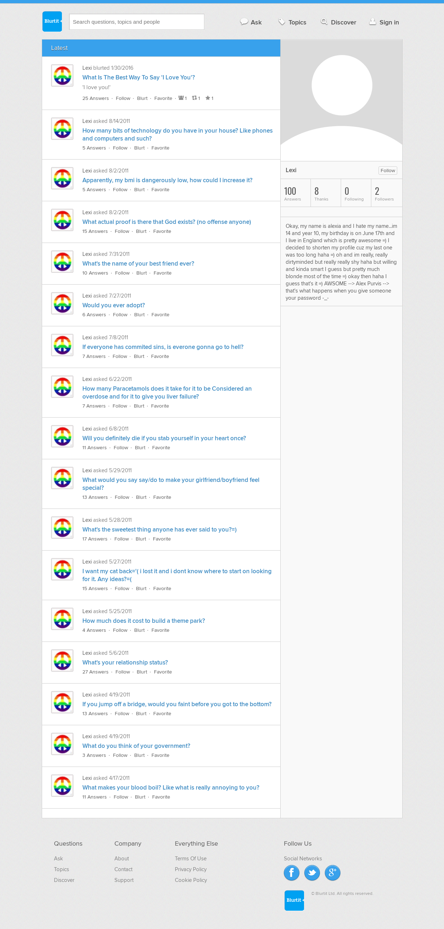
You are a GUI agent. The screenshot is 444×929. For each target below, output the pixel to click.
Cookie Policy (191, 880)
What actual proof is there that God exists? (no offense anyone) (166, 222)
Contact (123, 869)
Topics (292, 22)
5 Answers (94, 148)
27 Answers (95, 672)
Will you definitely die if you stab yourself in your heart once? (164, 438)
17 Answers (95, 539)
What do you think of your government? (136, 746)
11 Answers (94, 448)
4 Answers (94, 630)
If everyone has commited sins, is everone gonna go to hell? (163, 347)
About (121, 858)
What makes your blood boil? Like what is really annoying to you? (170, 787)
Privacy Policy (191, 869)
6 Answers (94, 315)
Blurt (142, 98)
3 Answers (94, 755)
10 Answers (95, 273)
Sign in (383, 22)
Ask (250, 22)
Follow (123, 98)
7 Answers (94, 356)
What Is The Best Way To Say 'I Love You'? (138, 77)
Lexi (87, 68)
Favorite (163, 98)
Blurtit (52, 21)
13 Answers (95, 497)
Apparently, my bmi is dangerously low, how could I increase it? (167, 180)
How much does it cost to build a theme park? (143, 621)
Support (123, 880)
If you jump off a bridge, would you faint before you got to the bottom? (177, 704)
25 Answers (95, 98)
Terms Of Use (191, 858)
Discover (337, 22)
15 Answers (95, 231)
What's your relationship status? (125, 662)
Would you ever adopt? (113, 305)
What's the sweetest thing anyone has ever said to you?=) (159, 529)
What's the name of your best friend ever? (138, 263)
